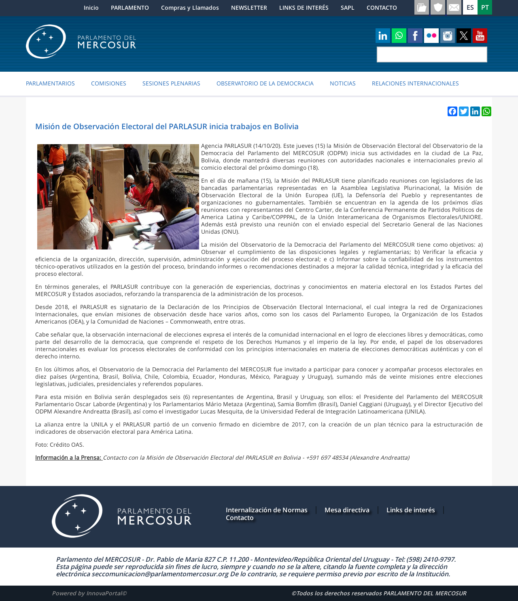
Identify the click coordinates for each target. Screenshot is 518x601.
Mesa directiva (347, 509)
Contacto (240, 517)
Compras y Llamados (190, 7)
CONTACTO (382, 7)
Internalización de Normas (267, 509)
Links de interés (410, 509)
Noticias (343, 83)
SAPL (348, 7)
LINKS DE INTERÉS (304, 7)
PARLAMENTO (130, 7)
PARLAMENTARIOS (50, 83)
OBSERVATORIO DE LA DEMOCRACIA (265, 83)
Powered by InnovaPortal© (89, 593)
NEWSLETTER (249, 7)
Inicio (91, 7)
